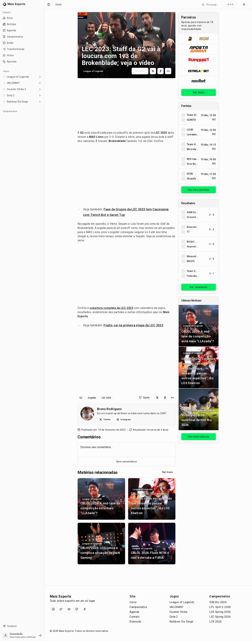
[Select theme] (244, 4)
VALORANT (176, 607)
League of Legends (181, 602)
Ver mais (167, 472)
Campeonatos (138, 607)
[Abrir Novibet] (198, 81)
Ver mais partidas (198, 189)
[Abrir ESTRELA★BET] (198, 70)
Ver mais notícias (198, 436)
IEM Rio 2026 (218, 602)
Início (133, 602)
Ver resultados (199, 287)
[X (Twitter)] (61, 609)
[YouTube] (69, 609)
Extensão (135, 621)
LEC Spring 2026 (220, 616)
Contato (134, 616)
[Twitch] (76, 609)
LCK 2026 (215, 621)
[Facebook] (84, 609)
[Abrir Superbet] (198, 59)
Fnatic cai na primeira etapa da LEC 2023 (133, 325)
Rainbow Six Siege (181, 621)
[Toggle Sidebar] (44, 320)
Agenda (134, 612)
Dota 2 (173, 616)
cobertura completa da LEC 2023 (111, 308)
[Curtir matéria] (140, 71)
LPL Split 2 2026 (220, 607)
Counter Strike (178, 612)
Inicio (58, 4)
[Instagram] (53, 609)
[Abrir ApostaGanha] (198, 49)
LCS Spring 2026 (220, 612)
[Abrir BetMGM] (198, 39)
